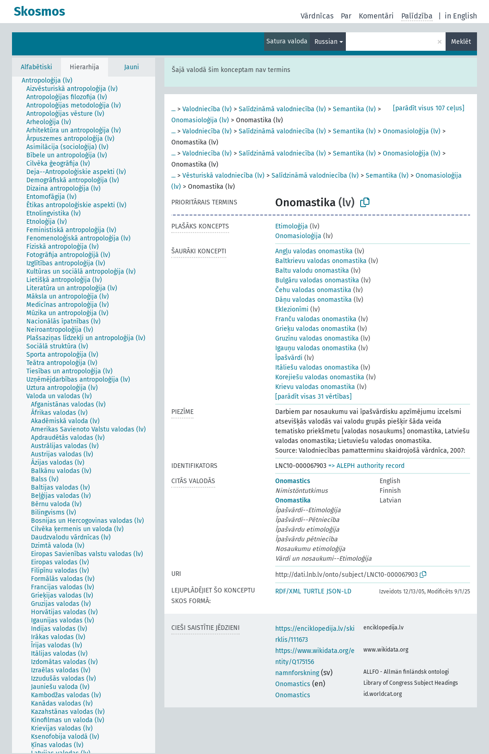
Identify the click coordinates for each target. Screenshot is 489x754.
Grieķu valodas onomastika (315, 329)
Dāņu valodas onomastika (313, 300)
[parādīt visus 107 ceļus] (429, 108)
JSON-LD (338, 591)
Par (346, 16)
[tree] (83, 415)
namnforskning (297, 673)
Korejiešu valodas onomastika (319, 377)
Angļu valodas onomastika (314, 251)
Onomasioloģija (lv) (200, 120)
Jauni (131, 67)
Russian (326, 42)
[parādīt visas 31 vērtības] (313, 397)
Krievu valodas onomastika (315, 387)
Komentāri (376, 16)
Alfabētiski (36, 67)
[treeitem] (51, 81)
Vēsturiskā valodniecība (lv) (223, 176)
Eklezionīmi (291, 309)
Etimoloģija (291, 226)
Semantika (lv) (354, 109)
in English (461, 16)
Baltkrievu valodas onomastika (321, 261)
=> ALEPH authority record (366, 466)
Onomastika (293, 500)
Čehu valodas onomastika (313, 290)
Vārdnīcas (317, 16)
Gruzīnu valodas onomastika (317, 338)
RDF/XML (288, 591)
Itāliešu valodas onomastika (317, 367)
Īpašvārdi (288, 358)
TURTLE (313, 591)
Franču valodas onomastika (315, 319)
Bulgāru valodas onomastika (317, 280)
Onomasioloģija (298, 236)
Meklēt (461, 42)
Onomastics (292, 481)
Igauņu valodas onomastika (315, 348)
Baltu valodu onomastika (312, 271)
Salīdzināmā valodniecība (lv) (282, 109)
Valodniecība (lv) (207, 109)
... (173, 109)
